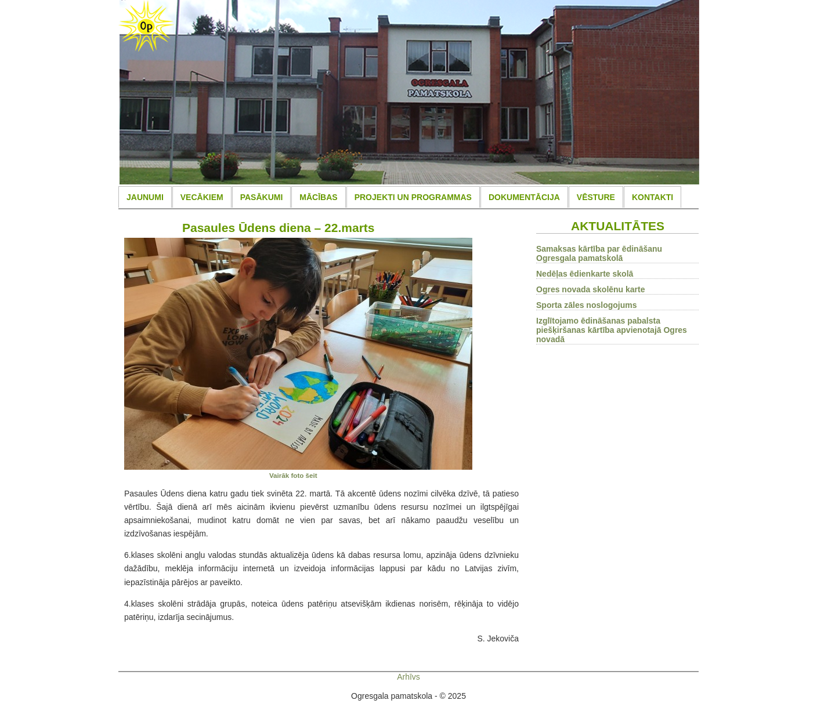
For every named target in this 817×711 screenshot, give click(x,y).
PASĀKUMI (261, 197)
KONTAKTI (652, 197)
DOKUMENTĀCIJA (524, 197)
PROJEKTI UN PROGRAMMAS (413, 197)
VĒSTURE (596, 197)
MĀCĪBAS (318, 197)
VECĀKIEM (201, 197)
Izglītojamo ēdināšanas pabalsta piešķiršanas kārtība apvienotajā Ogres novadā (611, 330)
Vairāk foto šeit (293, 475)
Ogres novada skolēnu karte (590, 289)
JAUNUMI (145, 197)
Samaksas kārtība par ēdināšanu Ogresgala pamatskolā (599, 253)
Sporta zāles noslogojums (586, 305)
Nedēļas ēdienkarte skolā (584, 273)
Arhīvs (408, 676)
